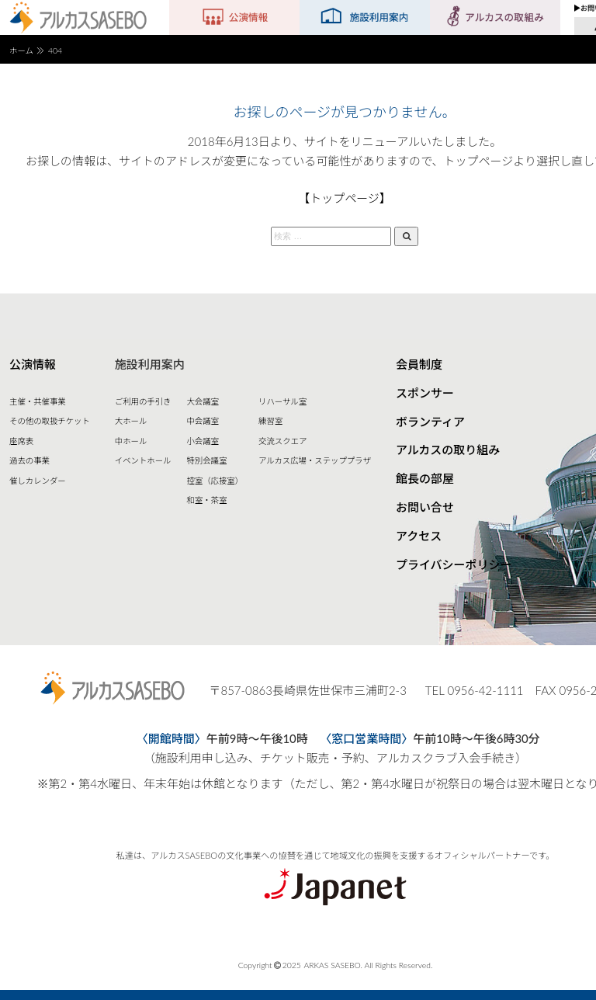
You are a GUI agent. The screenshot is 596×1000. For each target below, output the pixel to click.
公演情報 (32, 364)
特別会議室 (206, 460)
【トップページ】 (344, 198)
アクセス (419, 536)
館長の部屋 (425, 478)
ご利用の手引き (143, 401)
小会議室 (202, 441)
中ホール (131, 441)
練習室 (270, 420)
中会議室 (202, 420)
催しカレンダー (37, 480)
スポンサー (425, 393)
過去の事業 (29, 460)
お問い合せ (425, 507)
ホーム (21, 50)
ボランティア (430, 422)
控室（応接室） (214, 480)
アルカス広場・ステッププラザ (314, 460)
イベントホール (143, 460)
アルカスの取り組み (448, 450)
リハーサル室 (282, 401)
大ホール (131, 420)
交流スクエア (282, 441)
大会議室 (202, 401)
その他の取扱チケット (49, 420)
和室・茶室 (206, 500)
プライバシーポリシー (454, 564)
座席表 (21, 441)
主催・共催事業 (37, 401)
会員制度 (419, 364)
